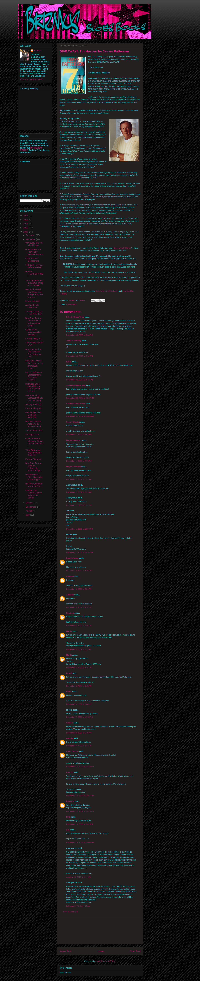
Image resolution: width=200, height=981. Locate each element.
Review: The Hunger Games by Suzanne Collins (33, 494)
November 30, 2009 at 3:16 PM (79, 356)
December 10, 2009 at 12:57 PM (80, 796)
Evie (68, 817)
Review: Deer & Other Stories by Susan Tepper (33, 477)
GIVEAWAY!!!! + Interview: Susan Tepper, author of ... (34, 442)
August (29, 511)
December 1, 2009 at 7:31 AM (79, 492)
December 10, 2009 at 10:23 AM (80, 767)
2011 (26, 223)
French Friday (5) (33, 338)
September (31, 507)
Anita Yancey (72, 751)
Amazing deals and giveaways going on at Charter (34, 283)
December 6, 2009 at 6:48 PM (79, 704)
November (31, 239)
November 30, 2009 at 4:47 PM (79, 380)
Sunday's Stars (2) (33, 404)
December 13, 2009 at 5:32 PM (79, 824)
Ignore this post (32, 301)
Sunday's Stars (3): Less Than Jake (34, 312)
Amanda (70, 576)
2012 (26, 219)
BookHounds (72, 558)
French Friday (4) (33, 408)
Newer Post (66, 951)
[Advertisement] (100, 931)
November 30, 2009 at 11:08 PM (80, 416)
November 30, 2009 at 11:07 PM (80, 398)
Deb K (69, 673)
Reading (70, 613)
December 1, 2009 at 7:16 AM (79, 461)
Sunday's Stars (32, 434)
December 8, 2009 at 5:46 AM (79, 733)
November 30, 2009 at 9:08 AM (79, 335)
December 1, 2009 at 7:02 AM (79, 435)
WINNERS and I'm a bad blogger (33, 244)
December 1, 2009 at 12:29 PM (79, 552)
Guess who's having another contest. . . (33, 332)
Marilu (69, 631)
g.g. (68, 830)
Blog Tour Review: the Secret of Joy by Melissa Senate (34, 364)
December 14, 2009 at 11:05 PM (80, 842)
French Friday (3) (33, 459)
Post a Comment (70, 912)
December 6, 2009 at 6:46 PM (79, 686)
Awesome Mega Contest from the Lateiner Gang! (34, 398)
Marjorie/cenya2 (73, 440)
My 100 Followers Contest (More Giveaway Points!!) (33, 376)
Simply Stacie (72, 422)
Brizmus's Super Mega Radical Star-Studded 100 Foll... (32, 387)
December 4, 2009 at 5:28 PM (79, 667)
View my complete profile (31, 79)
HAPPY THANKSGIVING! (34, 274)
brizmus (38, 50)
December (31, 235)
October (30, 503)
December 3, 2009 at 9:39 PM (79, 626)
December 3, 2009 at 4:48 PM (79, 571)
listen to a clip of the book (107, 291)
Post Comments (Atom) (106, 961)
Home (100, 951)
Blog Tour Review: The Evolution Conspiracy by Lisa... (33, 353)
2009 (26, 232)
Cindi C (69, 723)
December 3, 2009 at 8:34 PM (79, 589)
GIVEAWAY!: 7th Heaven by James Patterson (34, 252)
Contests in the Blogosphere (32, 259)
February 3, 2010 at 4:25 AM (78, 906)
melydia (69, 738)
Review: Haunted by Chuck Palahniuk (33, 415)
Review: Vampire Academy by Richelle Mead (33, 424)
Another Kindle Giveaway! (32, 306)
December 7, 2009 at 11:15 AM (79, 717)
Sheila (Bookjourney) (76, 385)
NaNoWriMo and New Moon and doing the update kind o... (34, 293)
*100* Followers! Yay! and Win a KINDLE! (33, 452)
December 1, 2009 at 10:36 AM (79, 529)
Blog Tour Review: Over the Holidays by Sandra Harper (33, 467)
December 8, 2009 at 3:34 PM (79, 746)
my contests (71, 304)
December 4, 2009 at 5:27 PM (79, 649)
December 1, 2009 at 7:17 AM (79, 479)
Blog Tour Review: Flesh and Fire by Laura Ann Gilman (33, 322)
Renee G (70, 801)
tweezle (69, 772)
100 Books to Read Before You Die (34, 266)
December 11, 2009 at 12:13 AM (80, 811)
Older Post (135, 951)
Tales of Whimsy (73, 341)
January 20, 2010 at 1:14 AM (78, 877)
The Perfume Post (33, 430)
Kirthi (68, 362)
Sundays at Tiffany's (122, 248)
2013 (26, 215)
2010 (26, 227)
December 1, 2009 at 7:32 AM (79, 505)
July (28, 515)
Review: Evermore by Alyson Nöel (33, 485)
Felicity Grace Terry (75, 317)
